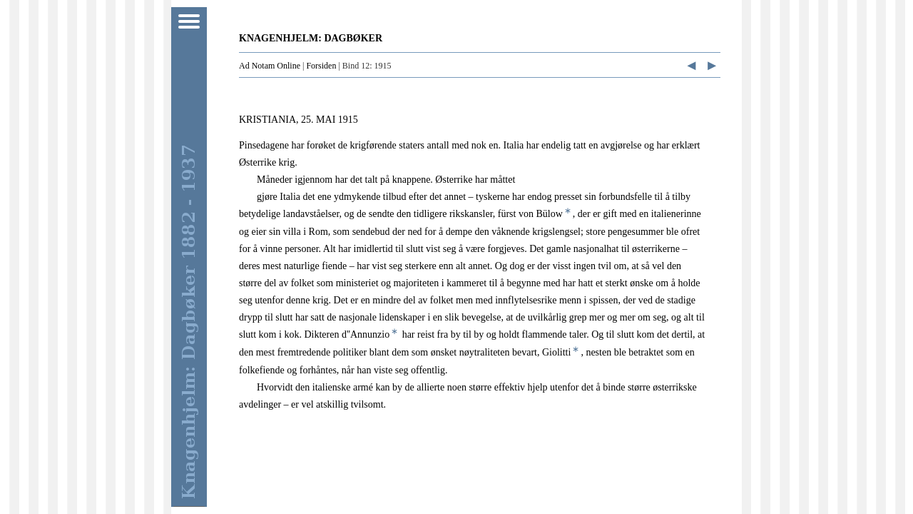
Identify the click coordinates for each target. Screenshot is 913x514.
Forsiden (321, 66)
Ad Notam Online (269, 66)
